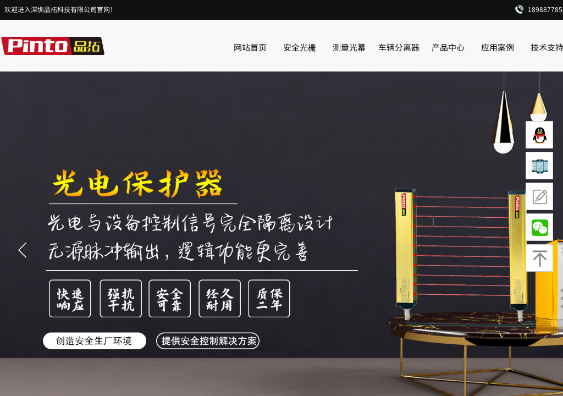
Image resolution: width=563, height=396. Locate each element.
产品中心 (448, 47)
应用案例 (497, 47)
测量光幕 (349, 47)
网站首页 (250, 47)
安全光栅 (299, 47)
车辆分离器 (399, 47)
